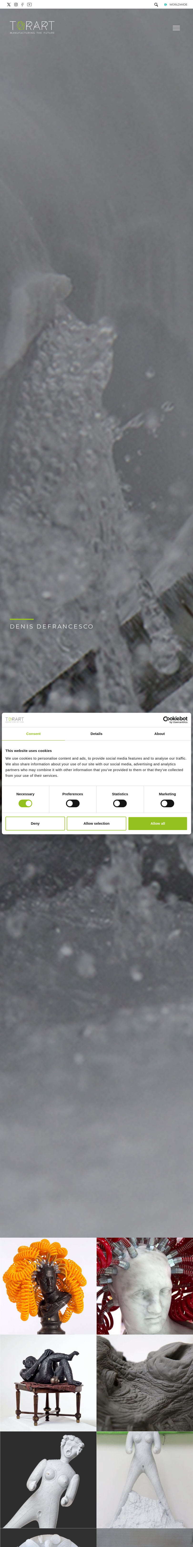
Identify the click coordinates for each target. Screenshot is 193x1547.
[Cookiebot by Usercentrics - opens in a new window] (167, 719)
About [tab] (159, 734)
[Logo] (32, 27)
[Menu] (176, 28)
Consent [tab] (33, 734)
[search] (156, 5)
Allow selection (96, 823)
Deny (35, 823)
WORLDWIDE (175, 4)
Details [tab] (96, 734)
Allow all (158, 823)
